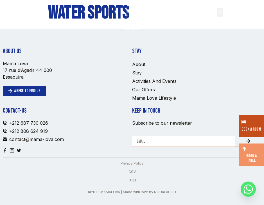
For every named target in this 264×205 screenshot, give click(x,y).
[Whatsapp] (248, 190)
